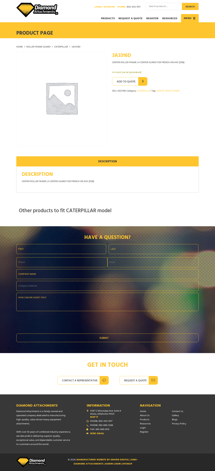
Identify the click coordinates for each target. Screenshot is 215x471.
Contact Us (177, 411)
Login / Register (104, 7)
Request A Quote (135, 380)
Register (152, 18)
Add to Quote (126, 81)
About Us (145, 415)
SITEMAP (127, 464)
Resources (169, 18)
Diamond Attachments (37, 406)
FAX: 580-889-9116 (99, 429)
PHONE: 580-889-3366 (101, 425)
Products (108, 18)
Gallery (175, 415)
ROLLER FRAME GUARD (38, 47)
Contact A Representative (80, 380)
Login (143, 428)
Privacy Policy (179, 424)
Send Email (97, 433)
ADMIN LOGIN (113, 464)
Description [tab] (107, 162)
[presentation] (42, 321)
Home (19, 47)
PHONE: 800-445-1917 (101, 421)
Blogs (175, 420)
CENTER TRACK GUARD (168, 91)
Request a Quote (130, 18)
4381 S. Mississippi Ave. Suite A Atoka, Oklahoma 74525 (108, 414)
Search (190, 7)
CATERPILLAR (61, 47)
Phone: (128, 7)
